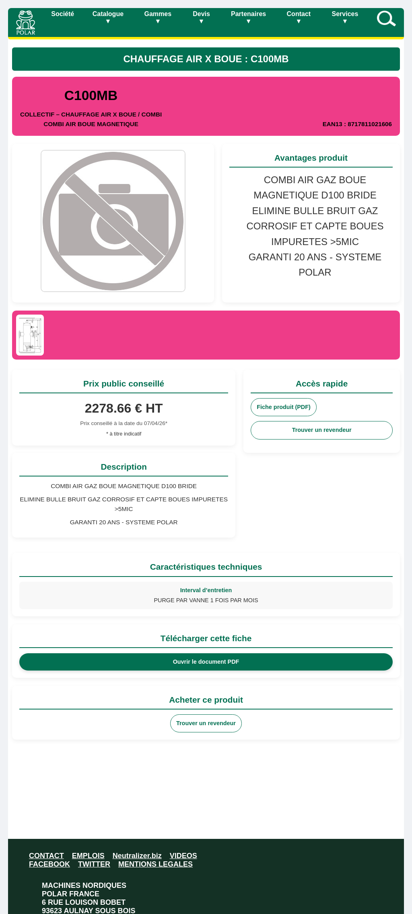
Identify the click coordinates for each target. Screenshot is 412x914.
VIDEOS (183, 856)
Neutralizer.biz (137, 856)
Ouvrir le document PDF (206, 661)
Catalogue (108, 17)
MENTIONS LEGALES (155, 864)
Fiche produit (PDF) (284, 407)
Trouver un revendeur (322, 430)
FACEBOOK (49, 864)
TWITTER (94, 864)
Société (62, 13)
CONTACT (46, 856)
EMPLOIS (88, 856)
